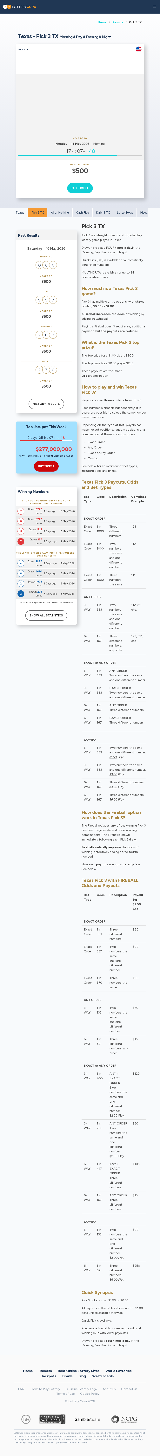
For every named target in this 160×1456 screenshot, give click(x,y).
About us (109, 1389)
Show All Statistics (46, 615)
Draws (67, 1376)
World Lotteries (119, 1371)
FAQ (21, 1389)
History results (46, 404)
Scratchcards (103, 1376)
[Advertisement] (80, 105)
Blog (82, 1376)
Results (117, 22)
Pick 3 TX (37, 212)
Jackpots (48, 1376)
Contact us (129, 1389)
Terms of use (65, 1393)
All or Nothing (60, 212)
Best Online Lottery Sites (79, 1371)
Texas (20, 212)
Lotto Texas (125, 212)
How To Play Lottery (45, 1389)
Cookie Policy (89, 1393)
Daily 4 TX (103, 212)
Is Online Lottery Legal (81, 1389)
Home (102, 22)
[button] (154, 7)
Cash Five (82, 212)
